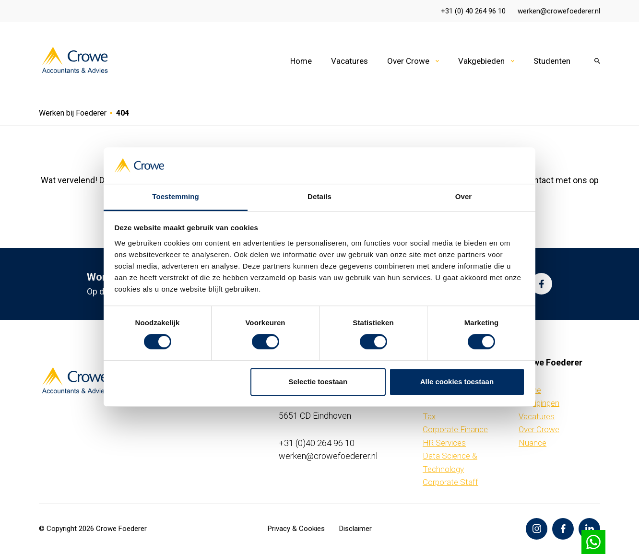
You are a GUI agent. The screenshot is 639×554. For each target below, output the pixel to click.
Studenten (551, 61)
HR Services (444, 443)
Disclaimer (355, 528)
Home (301, 61)
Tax (429, 416)
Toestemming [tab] (175, 197)
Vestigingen (539, 403)
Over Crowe (408, 61)
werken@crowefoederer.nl (559, 11)
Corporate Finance (455, 429)
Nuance (532, 443)
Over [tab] (463, 197)
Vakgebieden (481, 61)
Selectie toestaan (318, 381)
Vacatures (349, 61)
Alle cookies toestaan (457, 381)
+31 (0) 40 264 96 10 (473, 11)
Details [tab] (319, 197)
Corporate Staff (450, 482)
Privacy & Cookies (296, 528)
